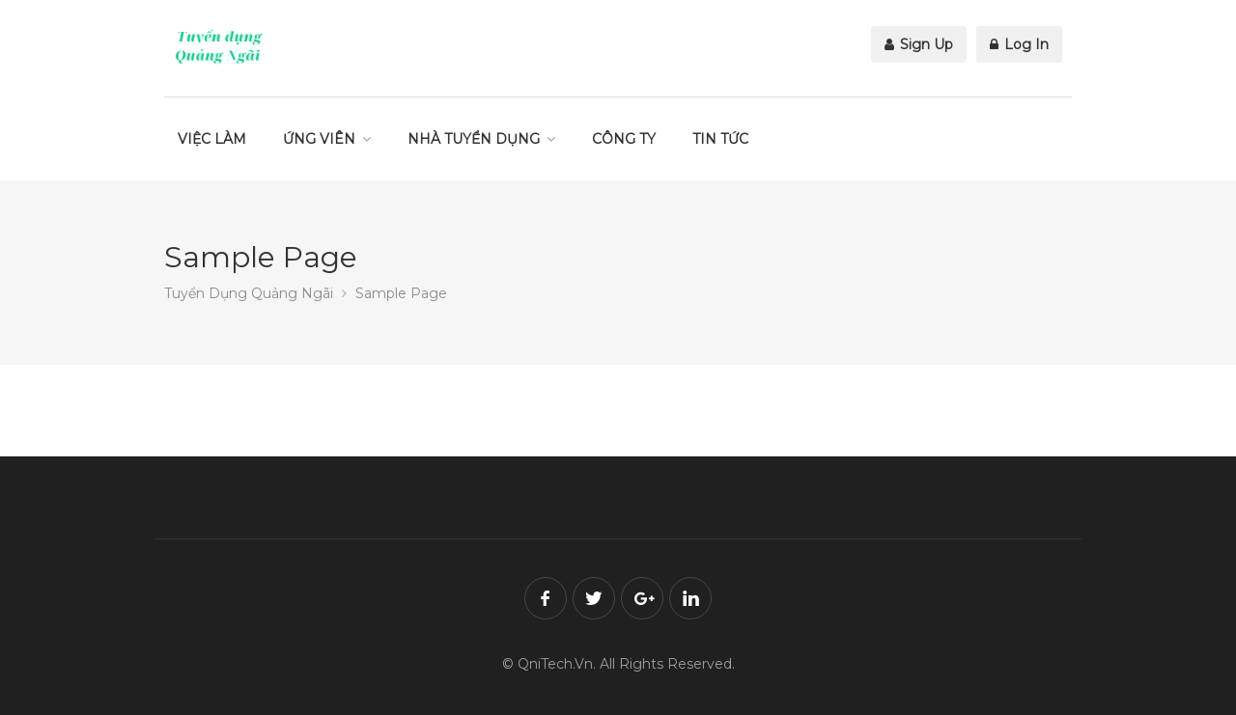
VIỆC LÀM (212, 139)
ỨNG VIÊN (319, 139)
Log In (1019, 44)
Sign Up (919, 44)
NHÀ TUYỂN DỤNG (473, 139)
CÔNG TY (624, 139)
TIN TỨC (720, 139)
